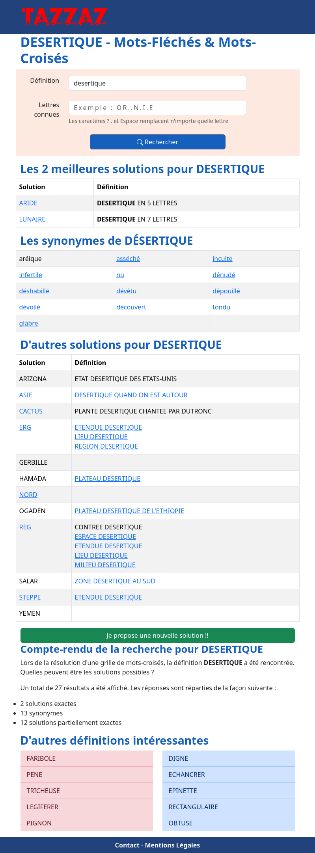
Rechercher (157, 142)
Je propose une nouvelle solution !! (157, 635)
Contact (127, 845)
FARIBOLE (41, 758)
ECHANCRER (187, 774)
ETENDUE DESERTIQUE (108, 427)
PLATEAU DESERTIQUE (108, 478)
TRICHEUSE (43, 790)
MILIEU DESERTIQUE (105, 565)
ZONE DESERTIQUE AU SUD (115, 581)
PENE (35, 774)
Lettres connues (46, 110)
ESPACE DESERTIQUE (105, 536)
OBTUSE (181, 823)
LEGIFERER (42, 807)
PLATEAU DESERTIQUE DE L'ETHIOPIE (130, 511)
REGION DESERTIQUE (106, 446)
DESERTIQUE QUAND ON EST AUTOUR (131, 395)
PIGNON (39, 823)
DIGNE (178, 758)
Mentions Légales (172, 845)
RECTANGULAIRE (193, 807)
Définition (44, 80)
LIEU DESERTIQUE (101, 436)
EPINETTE (183, 790)
